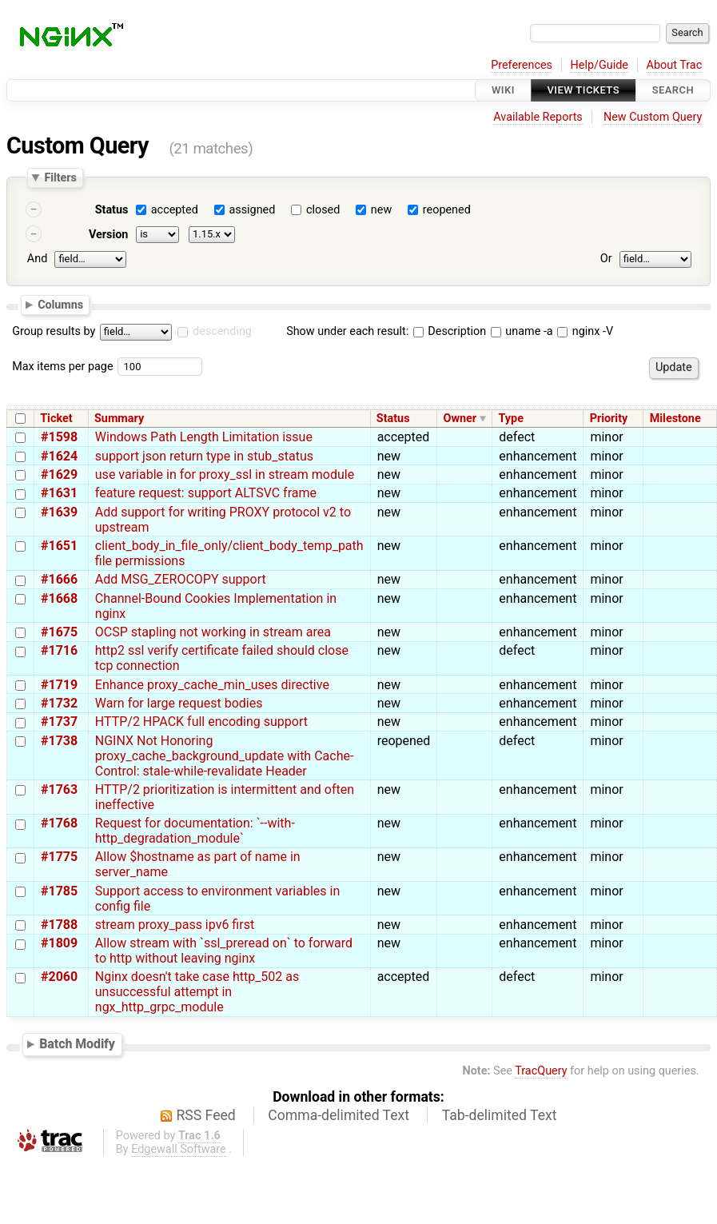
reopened (447, 210)
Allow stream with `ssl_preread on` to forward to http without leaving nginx (224, 950)
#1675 (59, 632)
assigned (252, 210)
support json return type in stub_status (204, 456)
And (37, 258)
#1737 (59, 721)
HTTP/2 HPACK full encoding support (201, 721)
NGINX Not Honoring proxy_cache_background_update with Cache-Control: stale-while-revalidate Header (224, 756)
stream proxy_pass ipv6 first (174, 924)
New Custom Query (652, 117)
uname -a (522, 331)
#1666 (59, 579)
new (381, 210)
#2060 (59, 976)
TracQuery (541, 1071)
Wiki (503, 90)
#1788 (59, 924)
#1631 (59, 492)
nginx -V (585, 331)
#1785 (59, 891)
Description (449, 331)
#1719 (59, 684)
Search (673, 90)
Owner (460, 418)
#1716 (59, 650)
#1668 (59, 598)
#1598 (59, 437)
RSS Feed (206, 1115)
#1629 (59, 474)
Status (112, 210)
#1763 (59, 789)
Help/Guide (599, 65)
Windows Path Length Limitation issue (204, 437)
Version (109, 234)
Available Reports (538, 117)
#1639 (59, 512)
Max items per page (62, 366)
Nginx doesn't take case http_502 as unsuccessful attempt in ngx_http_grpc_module (197, 992)
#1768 (59, 823)
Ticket (56, 418)
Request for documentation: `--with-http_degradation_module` (195, 830)
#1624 (59, 456)
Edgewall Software (178, 1149)
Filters (60, 177)
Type (511, 418)
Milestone (675, 418)
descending (222, 331)
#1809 (59, 943)
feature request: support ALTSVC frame (206, 492)
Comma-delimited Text (338, 1115)
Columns (60, 303)
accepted (174, 210)
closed (323, 210)
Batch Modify (77, 1043)
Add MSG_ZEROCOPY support (180, 579)
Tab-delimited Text (499, 1115)
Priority (609, 418)
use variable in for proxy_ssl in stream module (224, 474)
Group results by (53, 331)
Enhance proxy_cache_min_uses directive (212, 684)
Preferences (521, 65)
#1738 (59, 740)
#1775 (59, 856)
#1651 (59, 545)
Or (606, 258)
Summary (119, 418)
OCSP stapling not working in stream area (213, 632)
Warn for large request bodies (179, 703)
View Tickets (583, 90)
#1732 (59, 703)
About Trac (675, 65)
